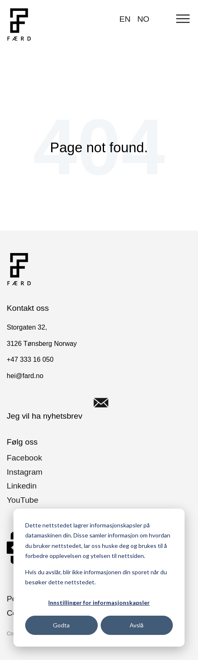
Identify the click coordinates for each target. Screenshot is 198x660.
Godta (61, 625)
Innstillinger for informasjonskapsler (99, 602)
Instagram (24, 472)
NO (143, 19)
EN (125, 19)
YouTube (22, 500)
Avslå (136, 625)
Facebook (24, 457)
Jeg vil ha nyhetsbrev (63, 403)
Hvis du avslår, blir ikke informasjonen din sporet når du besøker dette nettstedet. (96, 577)
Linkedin (21, 485)
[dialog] (99, 578)
